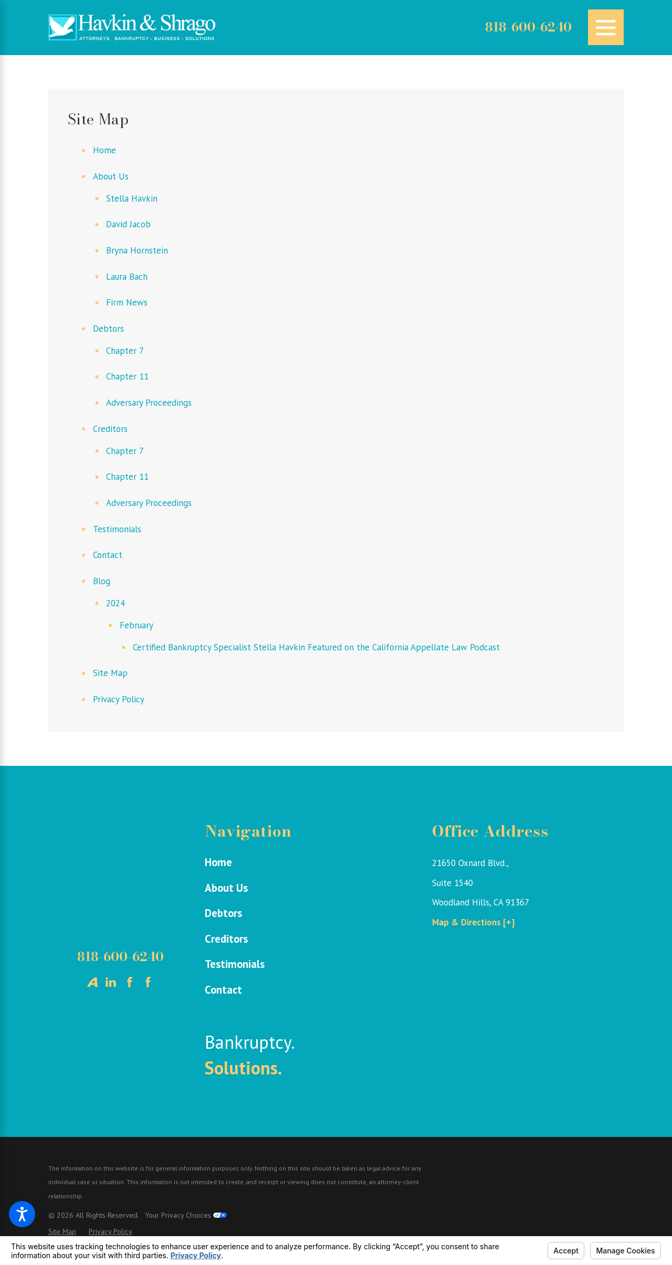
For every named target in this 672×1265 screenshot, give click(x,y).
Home (104, 150)
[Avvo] (92, 982)
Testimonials (117, 529)
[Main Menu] (606, 27)
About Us (111, 176)
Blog (101, 581)
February (136, 625)
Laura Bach (127, 276)
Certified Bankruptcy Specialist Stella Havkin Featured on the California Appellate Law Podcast (316, 647)
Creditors (110, 429)
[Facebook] (129, 982)
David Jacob (128, 224)
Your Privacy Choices (186, 1215)
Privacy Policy (118, 699)
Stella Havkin (132, 198)
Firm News (127, 302)
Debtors (108, 328)
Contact (107, 555)
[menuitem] (300, 862)
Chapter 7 (125, 350)
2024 (115, 603)
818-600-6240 (528, 27)
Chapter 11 (127, 376)
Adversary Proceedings (149, 402)
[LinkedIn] (111, 982)
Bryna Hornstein (137, 250)
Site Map (110, 673)
